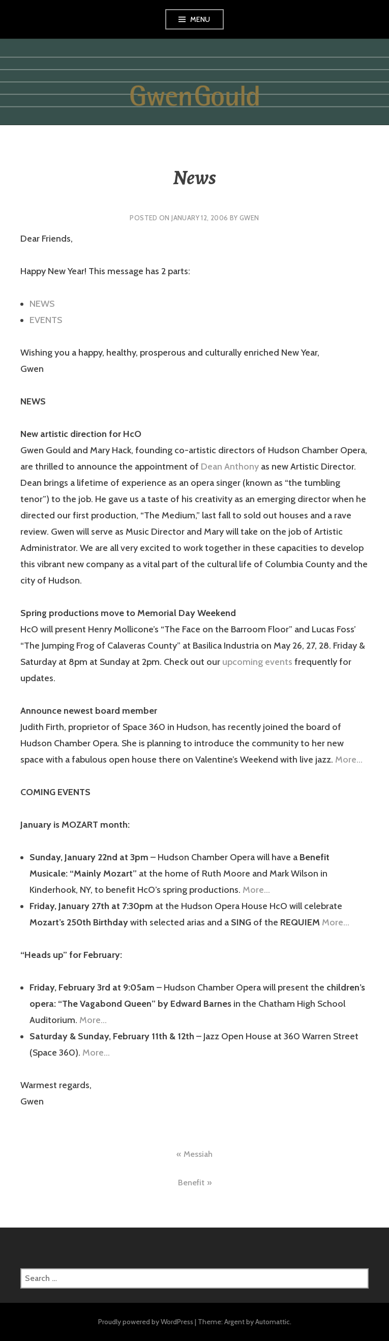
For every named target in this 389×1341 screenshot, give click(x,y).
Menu (200, 19)
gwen (249, 218)
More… (349, 759)
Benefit (191, 1182)
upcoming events (257, 661)
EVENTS (45, 320)
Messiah (198, 1154)
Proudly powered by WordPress (145, 1321)
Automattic (272, 1321)
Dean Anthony (230, 466)
